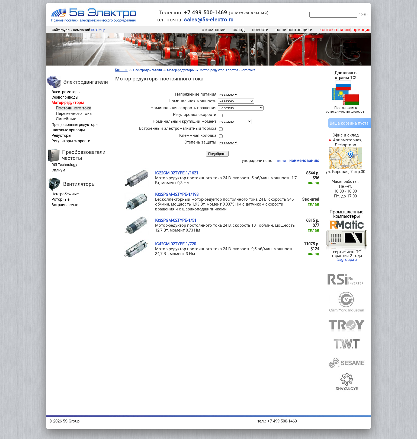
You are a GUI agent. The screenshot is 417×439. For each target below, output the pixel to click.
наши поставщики (293, 29)
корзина (349, 123)
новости (260, 29)
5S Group (98, 30)
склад (239, 29)
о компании (214, 29)
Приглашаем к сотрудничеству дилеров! (345, 109)
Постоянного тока (73, 108)
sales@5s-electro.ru (208, 20)
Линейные (66, 118)
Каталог (121, 70)
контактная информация (344, 29)
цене (280, 160)
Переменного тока (74, 113)
